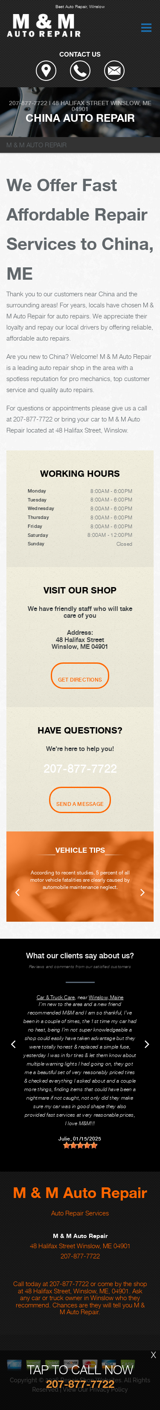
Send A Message (80, 804)
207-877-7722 (28, 103)
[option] (80, 876)
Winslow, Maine (106, 997)
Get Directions (80, 680)
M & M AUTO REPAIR (36, 145)
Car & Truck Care (56, 997)
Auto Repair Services (80, 1213)
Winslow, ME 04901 (111, 106)
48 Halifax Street (80, 103)
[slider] (80, 1145)
